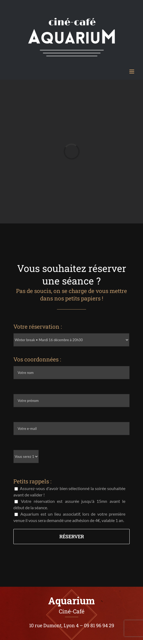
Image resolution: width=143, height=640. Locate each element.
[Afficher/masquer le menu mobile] (132, 71)
